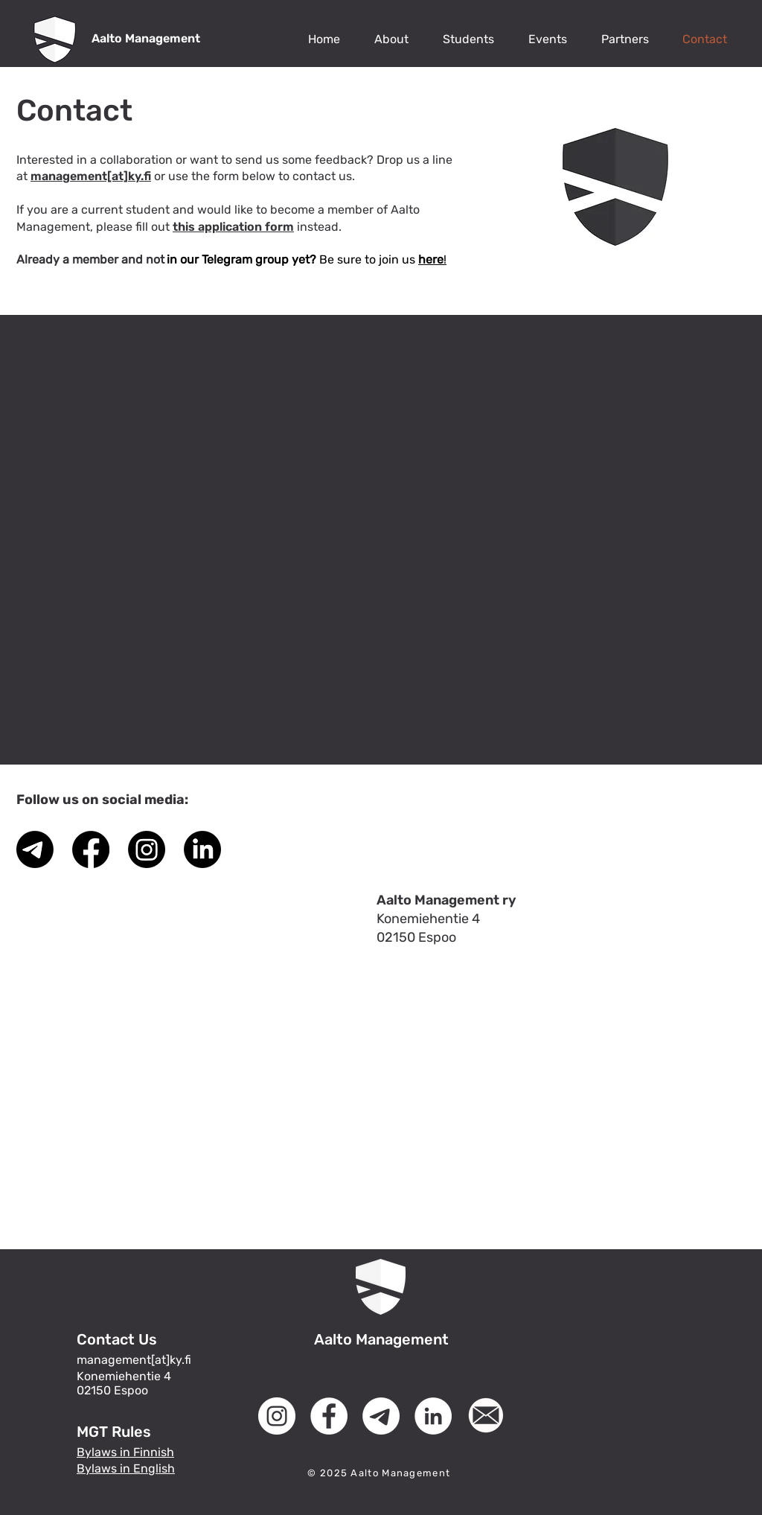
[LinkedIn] (202, 849)
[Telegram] (35, 849)
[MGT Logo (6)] (485, 1416)
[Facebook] (90, 849)
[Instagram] (146, 849)
